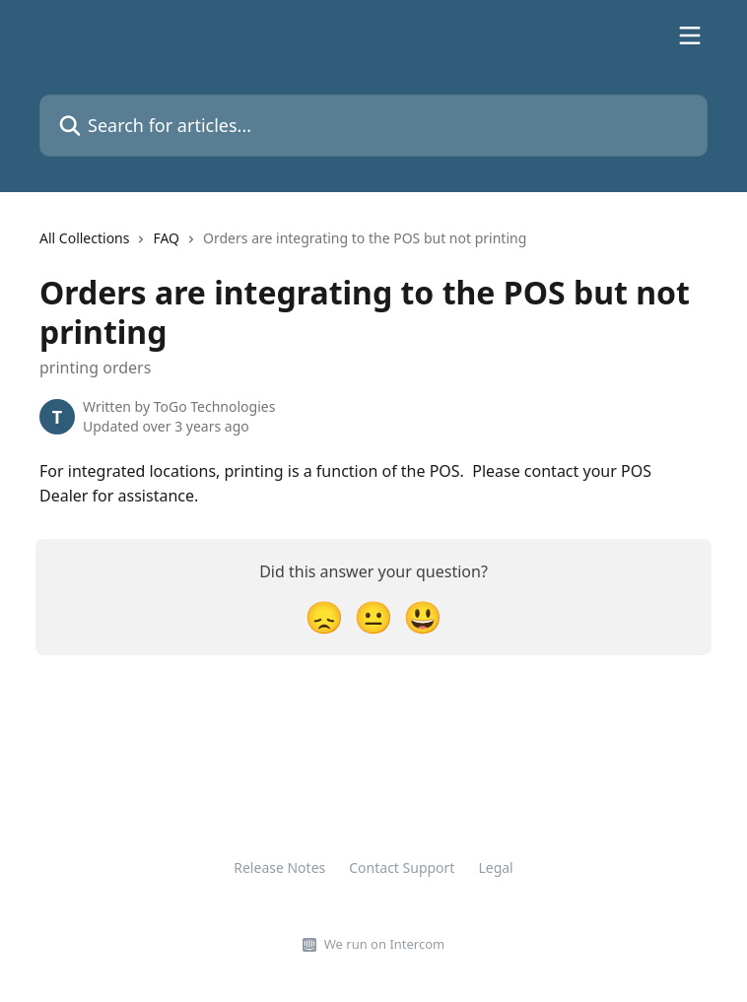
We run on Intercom (384, 944)
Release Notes (279, 867)
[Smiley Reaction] (422, 616)
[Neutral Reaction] (373, 616)
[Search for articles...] (373, 126)
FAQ (166, 238)
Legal (495, 867)
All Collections (84, 238)
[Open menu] (690, 35)
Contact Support (401, 867)
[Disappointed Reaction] (324, 616)
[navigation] (282, 246)
